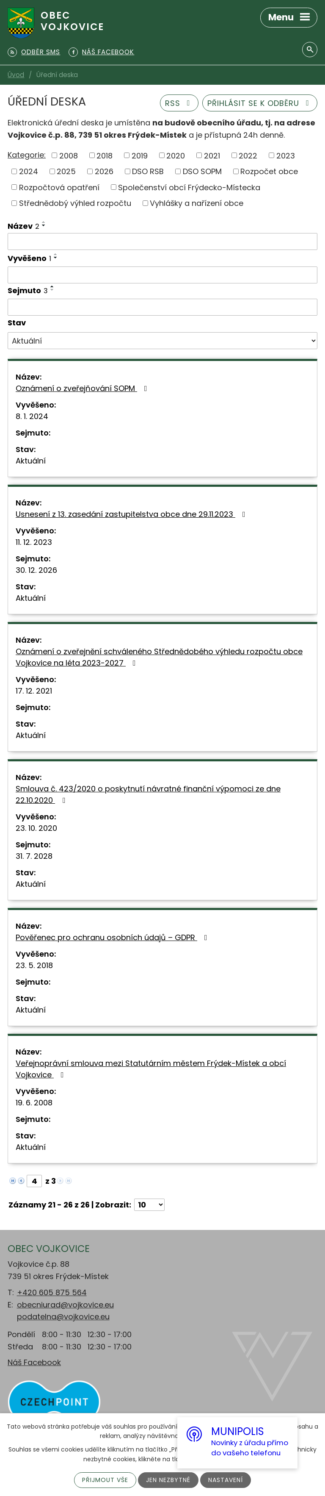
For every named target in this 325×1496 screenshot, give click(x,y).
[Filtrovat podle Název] (162, 241)
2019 (140, 155)
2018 (104, 155)
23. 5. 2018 (34, 965)
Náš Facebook (34, 1362)
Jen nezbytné (168, 1480)
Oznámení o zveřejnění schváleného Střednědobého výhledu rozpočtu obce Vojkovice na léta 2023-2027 (159, 657)
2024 (28, 171)
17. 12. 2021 (34, 691)
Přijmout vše (105, 1480)
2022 (248, 155)
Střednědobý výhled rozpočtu (75, 203)
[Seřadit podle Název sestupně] (44, 225)
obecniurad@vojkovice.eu (65, 1304)
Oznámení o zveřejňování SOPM (83, 388)
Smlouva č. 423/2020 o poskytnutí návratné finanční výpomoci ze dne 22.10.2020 (148, 794)
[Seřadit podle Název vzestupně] (44, 222)
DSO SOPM (202, 171)
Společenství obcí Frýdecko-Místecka (189, 187)
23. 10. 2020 (36, 828)
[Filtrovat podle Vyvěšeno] (162, 274)
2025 (66, 171)
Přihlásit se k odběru (260, 103)
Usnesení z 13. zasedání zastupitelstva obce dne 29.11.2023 (132, 514)
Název (23, 226)
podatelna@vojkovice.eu (63, 1316)
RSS (179, 103)
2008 (68, 155)
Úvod (16, 74)
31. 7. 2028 (34, 856)
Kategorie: (27, 155)
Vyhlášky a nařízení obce (196, 203)
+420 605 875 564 (52, 1292)
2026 (104, 171)
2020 (175, 155)
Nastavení (225, 1480)
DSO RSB (148, 171)
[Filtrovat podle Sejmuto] (162, 307)
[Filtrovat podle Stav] (162, 340)
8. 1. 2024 (32, 416)
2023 (285, 155)
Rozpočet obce (269, 171)
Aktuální (31, 460)
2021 (212, 155)
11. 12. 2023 (34, 542)
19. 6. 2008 (34, 1102)
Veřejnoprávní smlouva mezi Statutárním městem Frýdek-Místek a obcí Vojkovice (151, 1069)
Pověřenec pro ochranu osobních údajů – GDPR (113, 937)
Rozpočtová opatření (59, 187)
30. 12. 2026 (36, 570)
